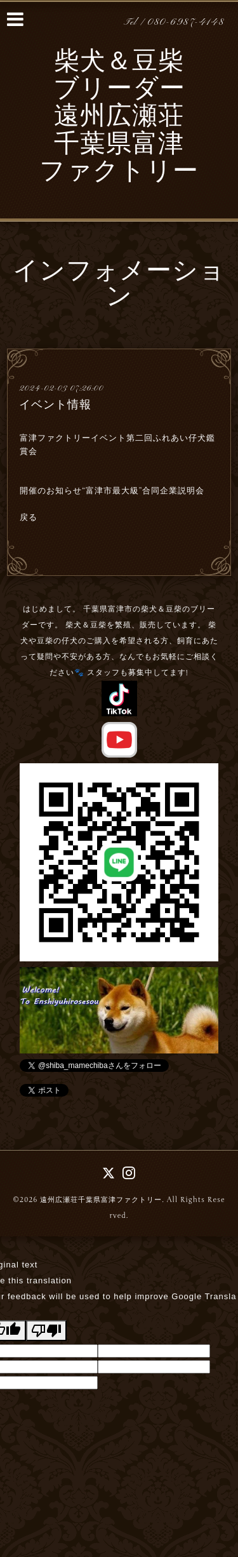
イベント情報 (55, 404)
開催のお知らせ (51, 491)
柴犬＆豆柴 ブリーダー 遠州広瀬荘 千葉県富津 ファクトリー (119, 118)
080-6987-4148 (186, 23)
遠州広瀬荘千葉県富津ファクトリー (101, 1200)
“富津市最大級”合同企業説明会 (143, 491)
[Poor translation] (46, 1330)
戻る (28, 517)
